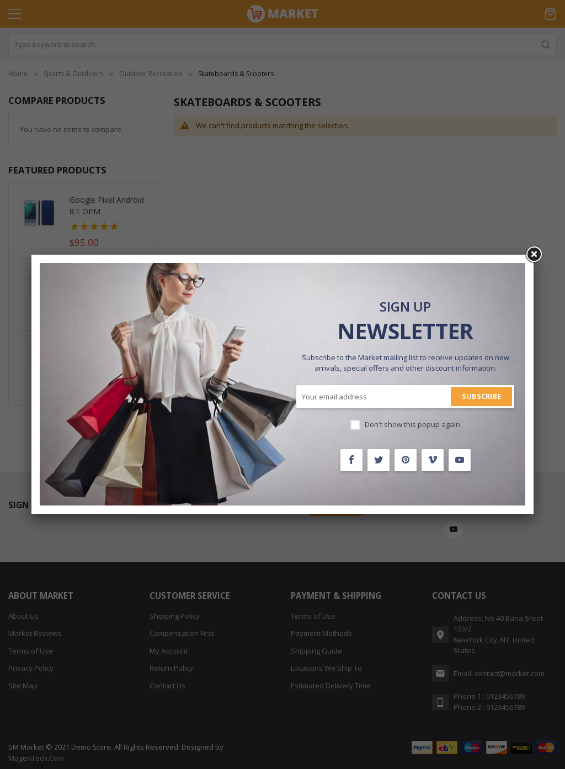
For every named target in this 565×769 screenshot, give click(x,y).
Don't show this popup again (412, 424)
